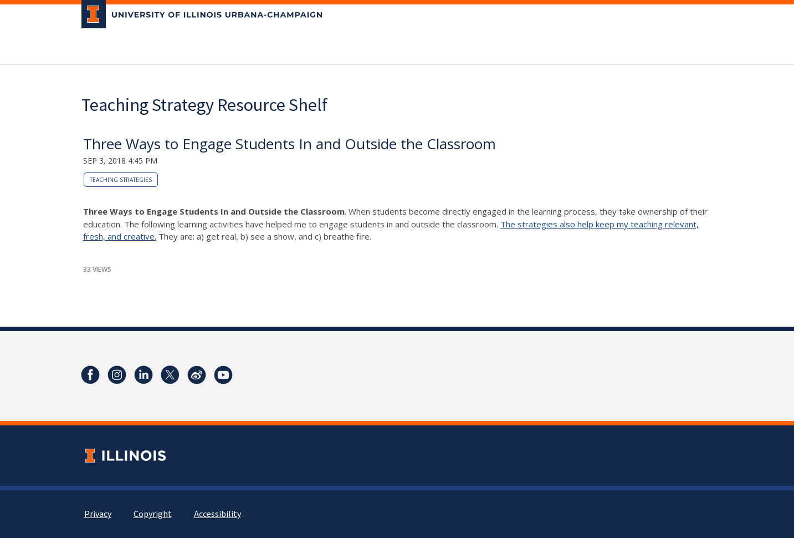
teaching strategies (121, 180)
